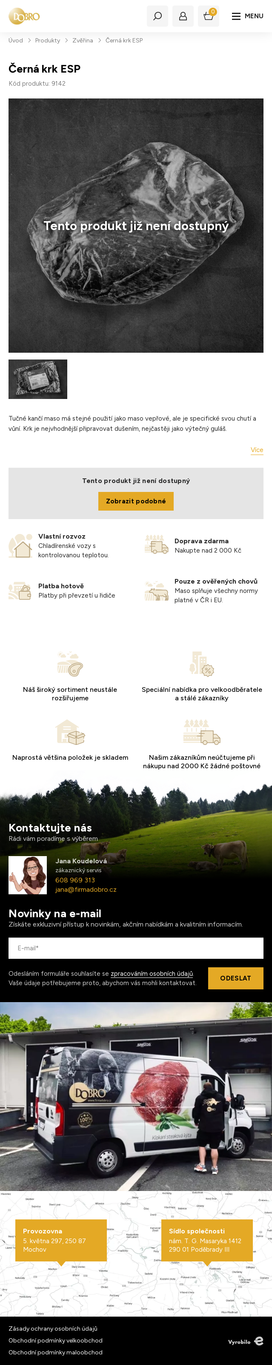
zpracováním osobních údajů (152, 973)
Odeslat (235, 978)
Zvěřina (82, 40)
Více (257, 450)
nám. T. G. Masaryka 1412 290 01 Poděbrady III (207, 1240)
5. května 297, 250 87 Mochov (61, 1240)
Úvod (16, 40)
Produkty (47, 40)
